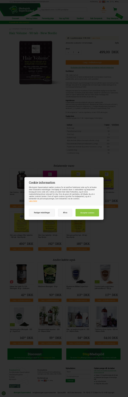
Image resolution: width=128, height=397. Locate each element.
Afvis (65, 213)
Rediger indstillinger (42, 213)
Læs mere (33, 201)
